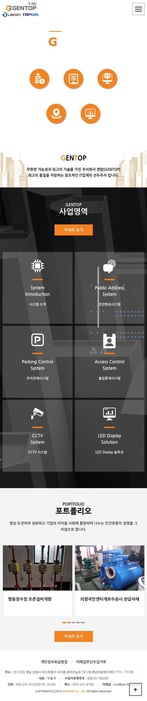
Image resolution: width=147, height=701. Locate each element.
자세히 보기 (73, 230)
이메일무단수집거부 (91, 662)
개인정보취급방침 (54, 662)
